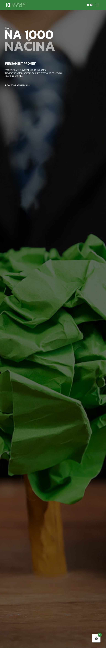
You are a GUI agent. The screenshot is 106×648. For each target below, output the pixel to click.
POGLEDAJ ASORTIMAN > (17, 85)
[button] (97, 5)
